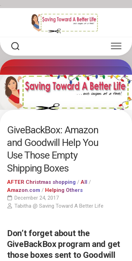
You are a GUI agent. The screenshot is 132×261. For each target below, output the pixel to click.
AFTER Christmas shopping (41, 182)
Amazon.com (23, 190)
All (84, 182)
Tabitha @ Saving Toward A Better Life (58, 206)
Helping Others (64, 190)
